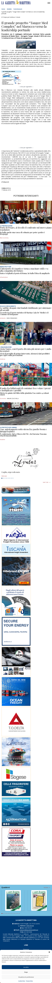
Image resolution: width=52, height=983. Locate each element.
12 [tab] (19, 913)
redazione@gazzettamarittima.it (29, 930)
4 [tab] (6, 478)
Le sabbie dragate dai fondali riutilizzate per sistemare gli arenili (25, 308)
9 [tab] (14, 913)
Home (3, 9)
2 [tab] (3, 478)
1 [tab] (1, 478)
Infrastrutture (4, 277)
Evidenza (2, 359)
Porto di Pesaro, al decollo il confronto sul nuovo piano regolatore (26, 228)
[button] (49, 952)
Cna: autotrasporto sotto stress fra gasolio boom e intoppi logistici (23, 430)
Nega (26, 972)
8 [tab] (12, 478)
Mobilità (9, 9)
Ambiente (3, 318)
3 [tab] (5, 913)
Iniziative (2, 439)
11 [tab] (17, 913)
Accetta (26, 967)
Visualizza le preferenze (26, 977)
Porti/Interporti (17, 9)
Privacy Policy (29, 981)
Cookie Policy (21, 981)
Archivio (46, 887)
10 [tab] (16, 913)
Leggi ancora (26, 474)
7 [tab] (11, 478)
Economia (3, 398)
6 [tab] (9, 478)
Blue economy (4, 238)
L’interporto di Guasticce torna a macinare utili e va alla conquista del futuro (24, 269)
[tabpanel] (26, 474)
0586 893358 (30, 926)
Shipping (26, 949)
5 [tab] (8, 478)
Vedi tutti (45, 482)
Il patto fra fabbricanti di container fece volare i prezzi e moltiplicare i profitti (25, 389)
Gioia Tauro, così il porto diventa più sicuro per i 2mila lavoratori (25, 349)
